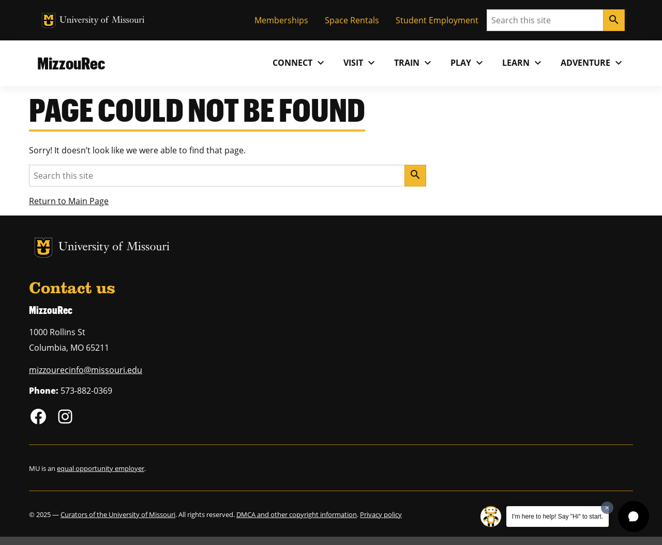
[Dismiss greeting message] (607, 507)
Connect (300, 62)
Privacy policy (381, 514)
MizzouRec (71, 63)
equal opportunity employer (100, 468)
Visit (360, 62)
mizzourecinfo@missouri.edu (85, 370)
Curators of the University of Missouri (118, 514)
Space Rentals (352, 20)
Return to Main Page (69, 201)
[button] (633, 516)
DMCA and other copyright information (296, 514)
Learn (523, 62)
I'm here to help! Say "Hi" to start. (557, 516)
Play (468, 62)
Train (414, 62)
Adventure (593, 62)
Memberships (281, 20)
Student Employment (437, 20)
